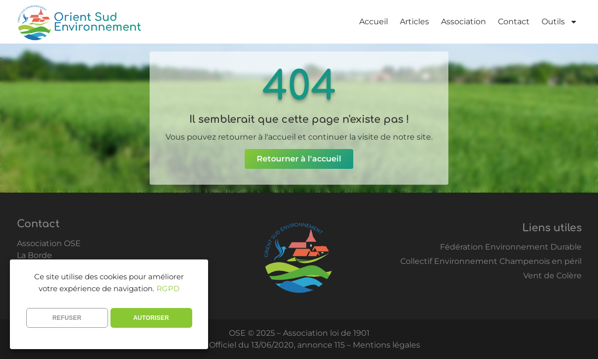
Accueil (373, 21)
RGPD (168, 288)
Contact (514, 21)
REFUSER (67, 317)
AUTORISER (151, 317)
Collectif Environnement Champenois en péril (491, 261)
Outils (560, 22)
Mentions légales (386, 345)
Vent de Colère (552, 275)
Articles (414, 21)
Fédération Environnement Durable (511, 247)
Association (463, 21)
